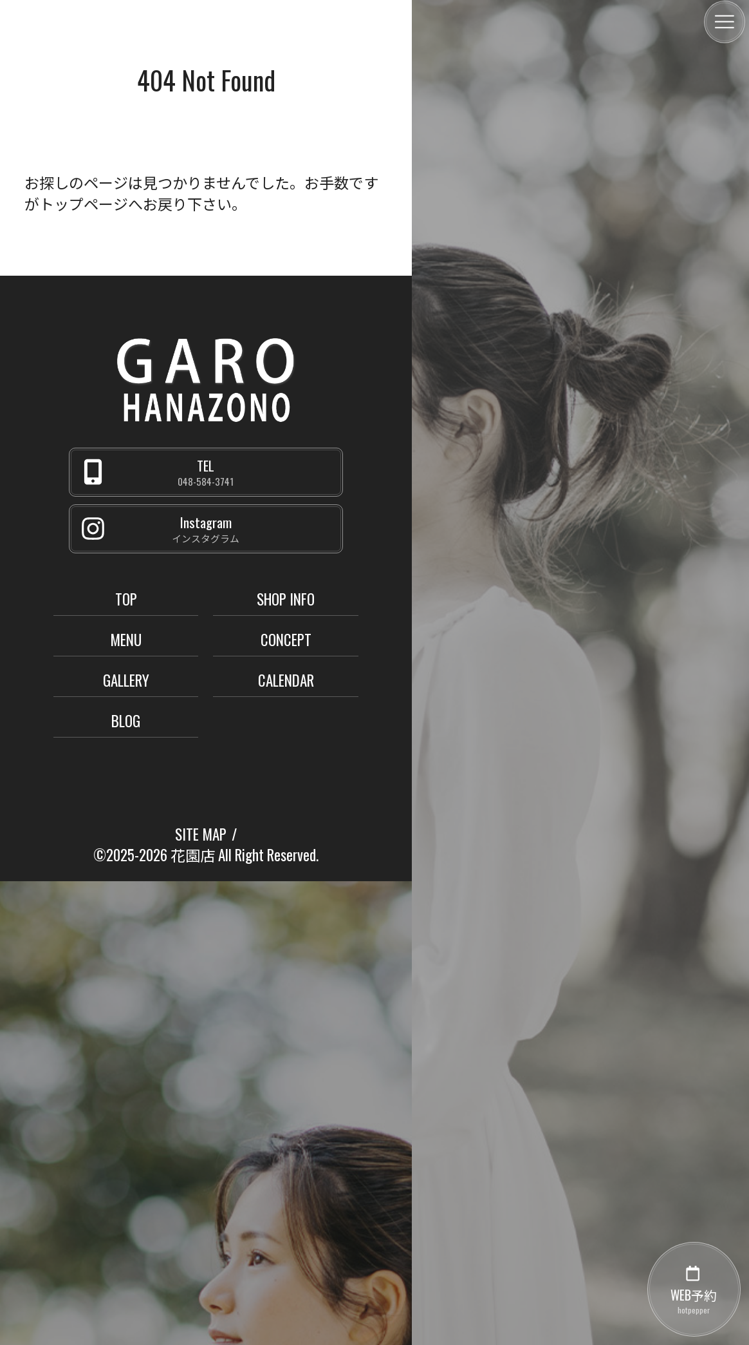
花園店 (193, 855)
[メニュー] (724, 22)
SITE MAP (201, 834)
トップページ (83, 204)
